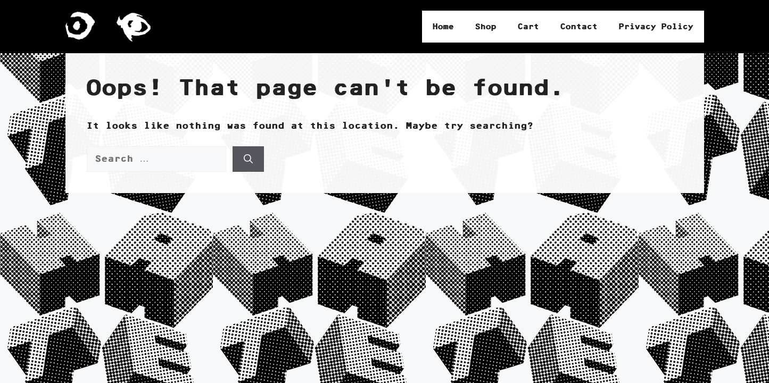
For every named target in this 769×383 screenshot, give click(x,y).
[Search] (248, 159)
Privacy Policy (656, 26)
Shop (486, 26)
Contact (579, 26)
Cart (528, 26)
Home (443, 26)
